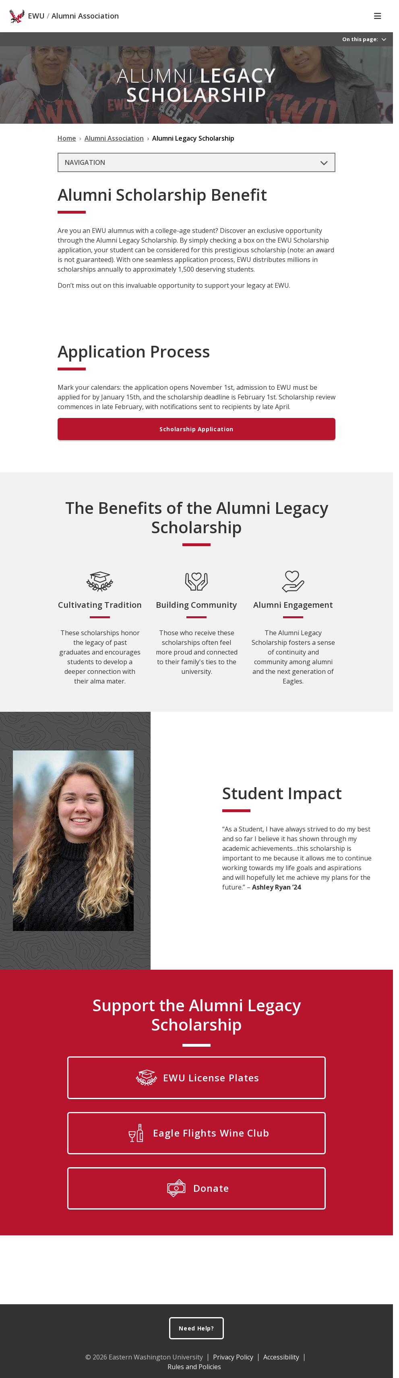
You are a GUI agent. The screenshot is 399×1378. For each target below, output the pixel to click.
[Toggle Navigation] (378, 16)
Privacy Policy (233, 1357)
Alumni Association (85, 16)
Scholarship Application (196, 429)
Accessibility (281, 1357)
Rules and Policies (194, 1366)
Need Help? (196, 1328)
